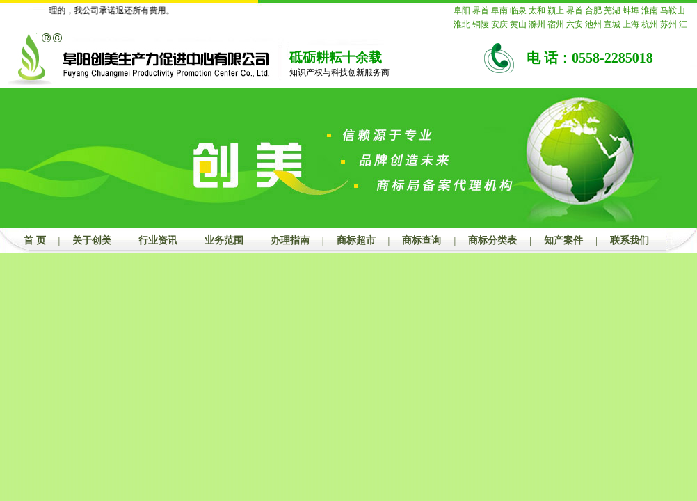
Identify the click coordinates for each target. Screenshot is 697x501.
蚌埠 (631, 10)
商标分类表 (492, 240)
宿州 (555, 24)
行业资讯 (157, 240)
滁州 (537, 24)
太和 (537, 10)
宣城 (612, 24)
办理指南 (290, 240)
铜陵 (480, 24)
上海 (631, 24)
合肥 (593, 10)
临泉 (518, 10)
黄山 (518, 24)
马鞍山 (672, 10)
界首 (480, 10)
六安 (574, 24)
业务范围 (224, 240)
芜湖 (612, 10)
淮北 (462, 24)
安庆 (499, 24)
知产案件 (563, 240)
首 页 (35, 240)
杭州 (649, 24)
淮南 (649, 10)
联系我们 (629, 240)
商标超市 (356, 240)
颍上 (555, 10)
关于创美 (91, 240)
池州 (593, 24)
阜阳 (462, 10)
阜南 (499, 10)
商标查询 (421, 240)
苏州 (668, 24)
